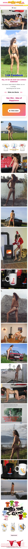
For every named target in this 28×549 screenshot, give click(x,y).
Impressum (14, 535)
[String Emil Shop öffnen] (14, 520)
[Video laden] (14, 111)
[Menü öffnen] (14, 7)
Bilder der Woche (13, 92)
